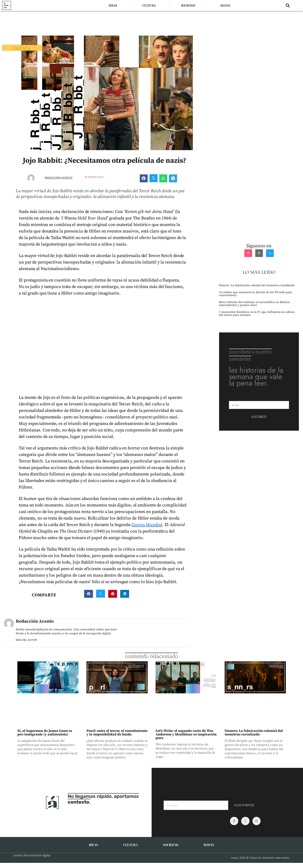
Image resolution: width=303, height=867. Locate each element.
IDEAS (113, 6)
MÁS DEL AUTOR (28, 640)
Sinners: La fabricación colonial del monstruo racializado (257, 285)
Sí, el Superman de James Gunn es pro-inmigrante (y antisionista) (44, 733)
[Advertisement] (104, 22)
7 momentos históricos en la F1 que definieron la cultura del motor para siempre (257, 313)
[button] (287, 5)
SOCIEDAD (188, 6)
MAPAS (225, 6)
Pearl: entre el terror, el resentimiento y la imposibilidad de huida (116, 733)
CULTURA (149, 6)
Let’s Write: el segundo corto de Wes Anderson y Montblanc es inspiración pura (186, 734)
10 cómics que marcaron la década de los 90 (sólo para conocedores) (255, 293)
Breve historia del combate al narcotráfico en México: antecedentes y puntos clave (254, 303)
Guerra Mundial (146, 524)
